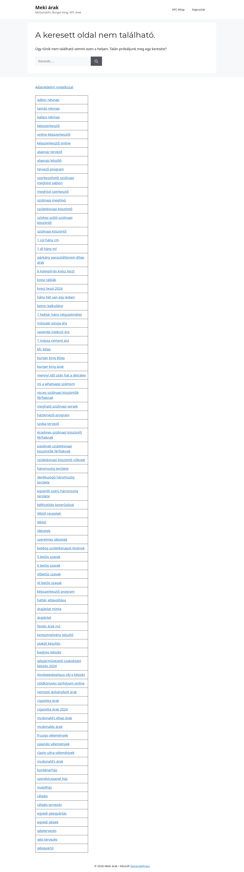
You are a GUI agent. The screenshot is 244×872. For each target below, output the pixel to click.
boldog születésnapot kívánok (61, 548)
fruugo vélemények (52, 735)
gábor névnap (48, 99)
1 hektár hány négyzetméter (59, 314)
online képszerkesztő (54, 134)
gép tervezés (47, 839)
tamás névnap (48, 108)
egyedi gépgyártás (52, 813)
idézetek (44, 530)
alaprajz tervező (49, 152)
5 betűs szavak (48, 556)
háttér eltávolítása (51, 600)
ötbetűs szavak (49, 574)
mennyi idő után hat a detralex (61, 375)
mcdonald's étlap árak (54, 718)
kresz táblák (46, 280)
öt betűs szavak (49, 583)
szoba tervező (48, 423)
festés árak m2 (49, 626)
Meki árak (47, 7)
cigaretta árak (48, 700)
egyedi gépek (47, 822)
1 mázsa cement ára (53, 340)
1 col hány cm (48, 240)
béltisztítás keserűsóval (55, 504)
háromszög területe (52, 468)
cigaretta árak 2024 (52, 709)
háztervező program (53, 415)
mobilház (44, 787)
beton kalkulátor (50, 306)
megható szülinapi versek (57, 406)
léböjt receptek (49, 513)
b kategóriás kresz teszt (55, 271)
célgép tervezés (49, 804)
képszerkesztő (48, 125)
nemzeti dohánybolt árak (57, 692)
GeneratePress (140, 866)
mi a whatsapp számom (56, 384)
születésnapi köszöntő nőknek (61, 460)
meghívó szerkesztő (53, 191)
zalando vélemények (53, 744)
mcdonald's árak (50, 761)
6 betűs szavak (48, 565)
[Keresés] (96, 61)
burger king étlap (51, 358)
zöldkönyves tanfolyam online (60, 683)
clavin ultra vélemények (55, 752)
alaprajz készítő (49, 160)
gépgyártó (45, 848)
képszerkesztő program (56, 591)
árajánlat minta (49, 609)
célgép (42, 796)
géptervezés (47, 830)
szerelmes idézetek (52, 539)
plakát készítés (48, 643)
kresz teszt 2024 (50, 288)
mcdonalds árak (50, 726)
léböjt (41, 522)
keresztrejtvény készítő (55, 635)
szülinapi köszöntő (52, 231)
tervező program (50, 169)
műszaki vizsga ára (52, 323)
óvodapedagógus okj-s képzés (61, 674)
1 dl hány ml (47, 248)
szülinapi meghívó (51, 200)
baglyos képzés (49, 652)
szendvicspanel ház (52, 778)
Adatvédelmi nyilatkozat (54, 87)
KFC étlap (178, 9)
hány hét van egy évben (56, 297)
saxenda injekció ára (53, 332)
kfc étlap (44, 349)
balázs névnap (48, 117)
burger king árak (50, 366)
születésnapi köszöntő (54, 209)
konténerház (47, 770)
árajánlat (44, 617)
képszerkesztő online (54, 143)
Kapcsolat (198, 9)
